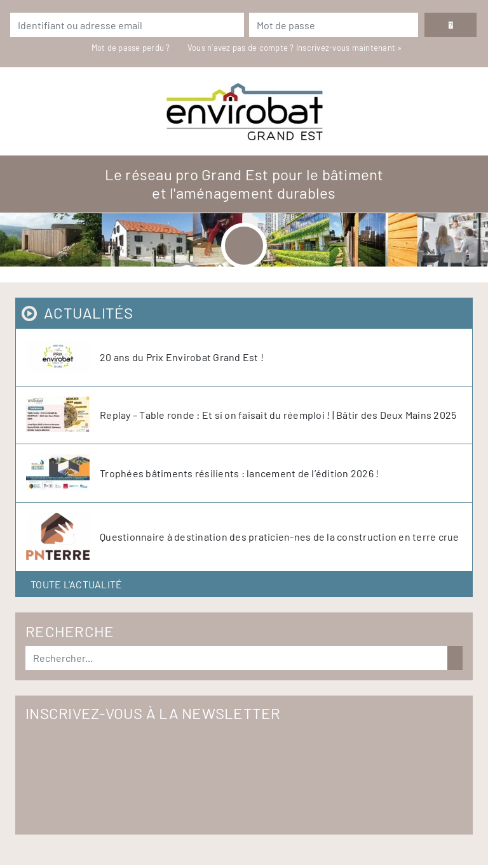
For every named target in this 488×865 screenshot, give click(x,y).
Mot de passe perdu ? (132, 48)
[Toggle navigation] (244, 245)
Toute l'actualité (76, 584)
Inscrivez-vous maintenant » (349, 48)
